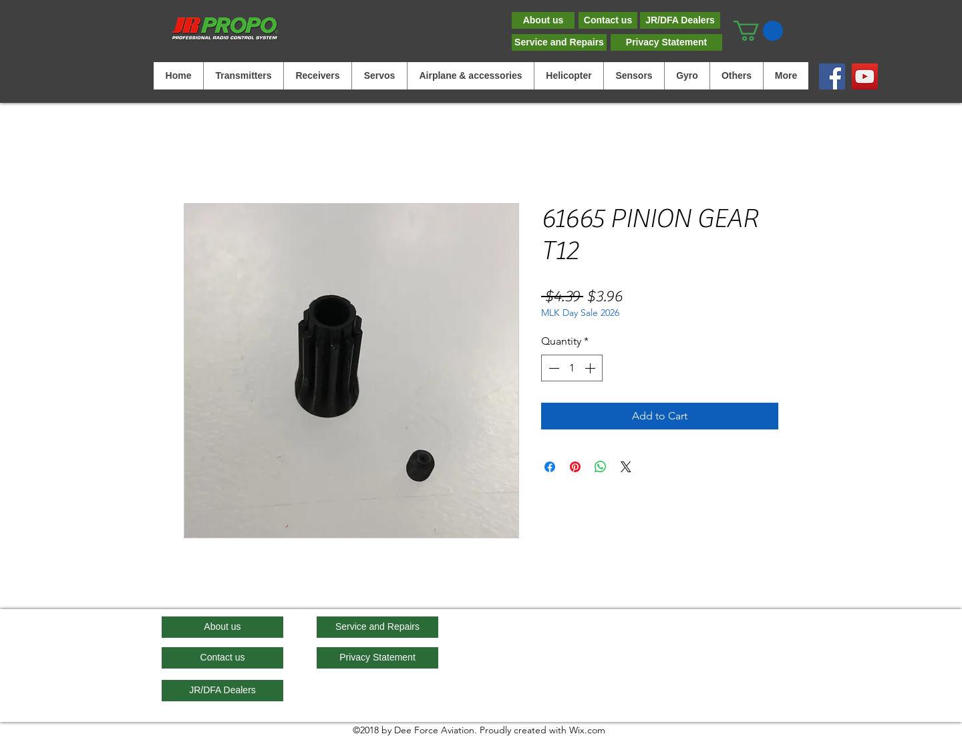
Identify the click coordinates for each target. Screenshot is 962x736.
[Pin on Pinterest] (575, 467)
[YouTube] (865, 76)
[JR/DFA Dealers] (680, 20)
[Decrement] (552, 368)
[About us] (543, 20)
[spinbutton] (572, 368)
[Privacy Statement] (666, 42)
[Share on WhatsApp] (601, 467)
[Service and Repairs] (559, 42)
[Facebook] (832, 76)
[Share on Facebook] (550, 467)
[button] (758, 31)
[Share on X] (626, 467)
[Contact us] (608, 20)
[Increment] (591, 368)
